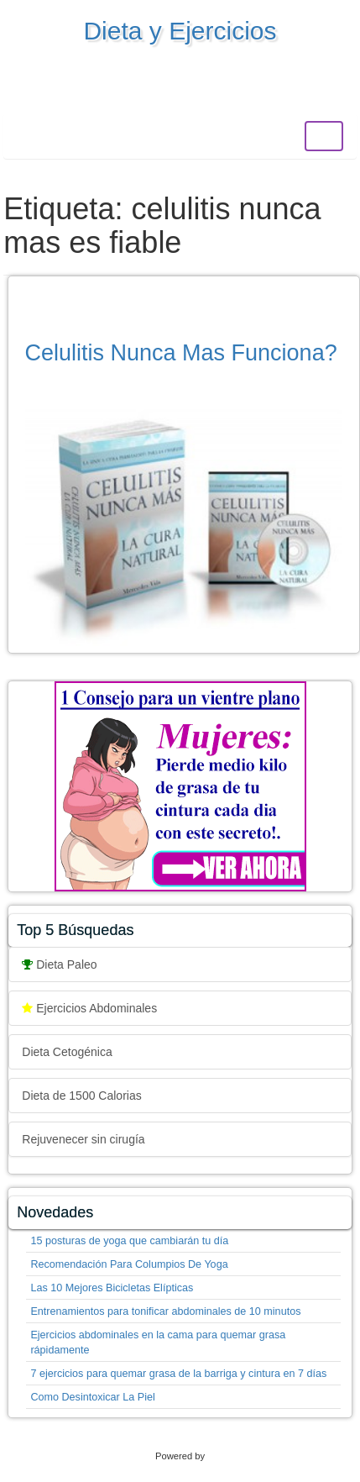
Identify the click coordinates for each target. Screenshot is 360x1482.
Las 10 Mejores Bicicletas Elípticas (111, 1288)
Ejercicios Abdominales (89, 1008)
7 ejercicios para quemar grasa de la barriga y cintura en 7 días (178, 1374)
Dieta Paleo (59, 964)
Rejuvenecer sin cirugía (83, 1139)
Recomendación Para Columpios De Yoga (128, 1264)
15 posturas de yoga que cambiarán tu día (129, 1241)
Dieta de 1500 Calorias (81, 1095)
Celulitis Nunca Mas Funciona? (181, 352)
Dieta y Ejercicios (179, 31)
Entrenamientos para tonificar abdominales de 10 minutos (165, 1311)
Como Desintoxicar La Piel (92, 1397)
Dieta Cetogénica (67, 1052)
